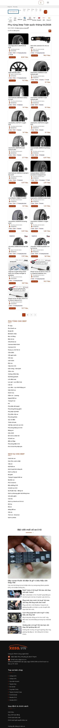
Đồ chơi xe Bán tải (13, 436)
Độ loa (10, 504)
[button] (20, 12)
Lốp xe (10, 384)
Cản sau (10, 358)
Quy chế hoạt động (14, 715)
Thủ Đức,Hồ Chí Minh (38, 76)
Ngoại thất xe (12, 398)
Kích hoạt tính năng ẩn (15, 469)
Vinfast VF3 (12, 676)
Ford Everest (12, 695)
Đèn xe (10, 363)
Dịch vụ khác (12, 517)
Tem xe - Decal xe (13, 515)
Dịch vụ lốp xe (12, 472)
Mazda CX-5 (12, 697)
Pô (9, 403)
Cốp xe (10, 464)
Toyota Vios (12, 684)
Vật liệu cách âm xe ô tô (15, 425)
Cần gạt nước (12, 355)
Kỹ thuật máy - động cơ (15, 490)
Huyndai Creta (13, 689)
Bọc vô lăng (11, 336)
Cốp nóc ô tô (12, 366)
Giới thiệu (11, 712)
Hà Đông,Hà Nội (15, 49)
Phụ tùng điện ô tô (14, 444)
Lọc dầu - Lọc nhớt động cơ (16, 387)
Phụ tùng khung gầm (15, 409)
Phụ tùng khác (12, 417)
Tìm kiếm (46, 12)
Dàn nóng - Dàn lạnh (14, 368)
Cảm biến (11, 352)
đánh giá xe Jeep (22, 28)
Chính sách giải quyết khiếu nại (17, 720)
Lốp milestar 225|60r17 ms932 (17, 198)
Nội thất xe (11, 466)
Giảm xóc (11, 371)
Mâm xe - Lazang (13, 395)
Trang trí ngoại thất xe (15, 477)
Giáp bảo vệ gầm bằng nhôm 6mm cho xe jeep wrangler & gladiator (17, 273)
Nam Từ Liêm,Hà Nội (38, 49)
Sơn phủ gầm (12, 496)
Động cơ (10, 430)
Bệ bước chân (12, 333)
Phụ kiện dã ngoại (13, 406)
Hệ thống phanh (13, 376)
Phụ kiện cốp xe (13, 414)
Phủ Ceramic (12, 482)
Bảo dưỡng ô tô (13, 485)
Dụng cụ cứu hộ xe (14, 350)
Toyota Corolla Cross (15, 692)
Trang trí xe (11, 401)
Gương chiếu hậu (13, 374)
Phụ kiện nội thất (13, 411)
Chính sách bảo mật (14, 717)
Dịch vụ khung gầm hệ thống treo (18, 493)
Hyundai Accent (13, 681)
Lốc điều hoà (12, 379)
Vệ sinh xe (11, 438)
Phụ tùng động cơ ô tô (15, 427)
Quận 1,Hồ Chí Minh (16, 74)
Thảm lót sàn (12, 422)
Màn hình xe (12, 390)
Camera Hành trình (14, 344)
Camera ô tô (12, 347)
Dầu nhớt (11, 433)
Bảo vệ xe (11, 339)
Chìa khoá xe (12, 342)
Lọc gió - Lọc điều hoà (15, 382)
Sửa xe (10, 512)
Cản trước (11, 360)
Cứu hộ (10, 498)
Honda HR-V (12, 700)
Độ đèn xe (11, 480)
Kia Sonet (11, 686)
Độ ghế (10, 474)
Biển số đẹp (11, 441)
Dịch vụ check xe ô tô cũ (16, 501)
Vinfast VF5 (12, 678)
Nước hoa (11, 393)
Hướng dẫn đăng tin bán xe (16, 726)
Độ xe (10, 507)
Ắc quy (10, 325)
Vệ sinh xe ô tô (12, 488)
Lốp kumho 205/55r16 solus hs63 (40, 198)
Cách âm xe (11, 458)
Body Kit (10, 331)
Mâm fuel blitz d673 (14, 72)
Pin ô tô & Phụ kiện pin (15, 446)
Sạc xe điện (11, 419)
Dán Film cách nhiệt (14, 461)
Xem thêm (12, 57)
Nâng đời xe (12, 509)
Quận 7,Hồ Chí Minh (16, 250)
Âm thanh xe (12, 328)
